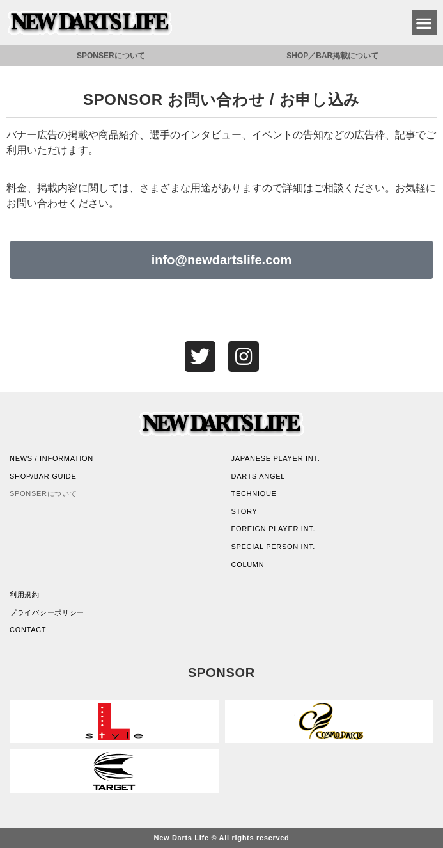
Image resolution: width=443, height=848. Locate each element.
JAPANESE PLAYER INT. (275, 458)
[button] (424, 22)
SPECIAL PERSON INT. (273, 546)
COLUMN (248, 564)
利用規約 (25, 594)
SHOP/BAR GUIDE (43, 476)
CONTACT (28, 630)
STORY (244, 511)
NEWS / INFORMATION (51, 458)
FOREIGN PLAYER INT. (273, 528)
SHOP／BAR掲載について (332, 55)
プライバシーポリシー (47, 612)
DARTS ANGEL (258, 476)
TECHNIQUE (254, 493)
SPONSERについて (111, 55)
